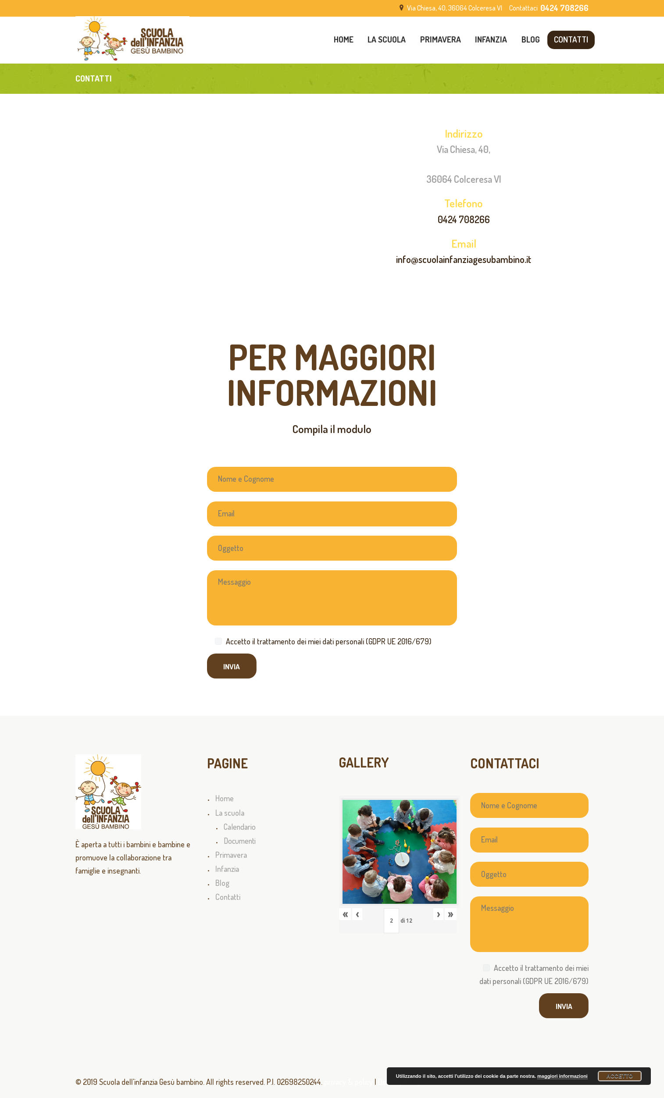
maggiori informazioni (562, 1076)
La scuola (229, 812)
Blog (222, 883)
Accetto (620, 1076)
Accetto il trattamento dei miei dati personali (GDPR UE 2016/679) (329, 641)
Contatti (227, 897)
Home (224, 798)
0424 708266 (464, 219)
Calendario (240, 826)
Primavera (231, 855)
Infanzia (227, 869)
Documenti (240, 841)
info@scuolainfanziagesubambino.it (463, 259)
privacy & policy (348, 1082)
